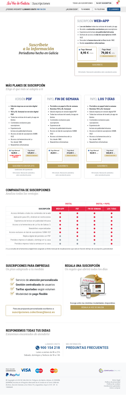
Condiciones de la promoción (23, 170)
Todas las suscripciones (83, 3)
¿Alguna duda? (72, 9)
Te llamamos (114, 9)
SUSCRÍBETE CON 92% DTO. (24, 166)
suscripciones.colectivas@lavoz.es (33, 312)
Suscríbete (97, 65)
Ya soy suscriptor (103, 3)
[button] (117, 3)
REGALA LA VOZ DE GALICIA (92, 307)
